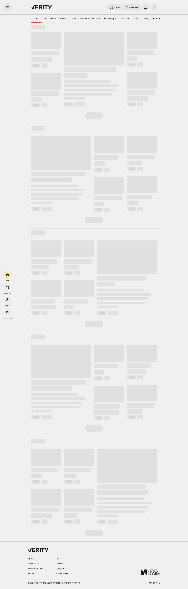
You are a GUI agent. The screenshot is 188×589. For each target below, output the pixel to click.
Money (146, 18)
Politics (63, 18)
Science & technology (106, 18)
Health (74, 18)
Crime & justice (87, 18)
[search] (154, 7)
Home (36, 18)
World (53, 18)
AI (45, 18)
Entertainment (158, 18)
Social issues (123, 18)
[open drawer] (7, 7)
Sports (135, 18)
